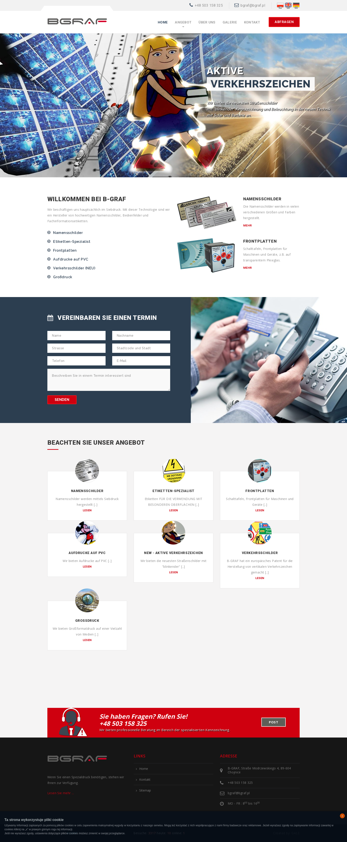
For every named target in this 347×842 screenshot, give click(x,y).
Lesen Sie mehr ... (60, 793)
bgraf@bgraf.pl (253, 5)
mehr (247, 225)
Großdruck (62, 277)
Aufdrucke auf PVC (70, 259)
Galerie (230, 22)
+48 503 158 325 (209, 5)
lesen (87, 510)
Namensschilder (68, 233)
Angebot (183, 22)
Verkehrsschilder (260, 553)
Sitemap (145, 790)
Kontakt (252, 22)
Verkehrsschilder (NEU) (74, 268)
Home (163, 22)
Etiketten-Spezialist (71, 241)
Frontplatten (65, 250)
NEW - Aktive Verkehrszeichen (173, 553)
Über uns (207, 22)
